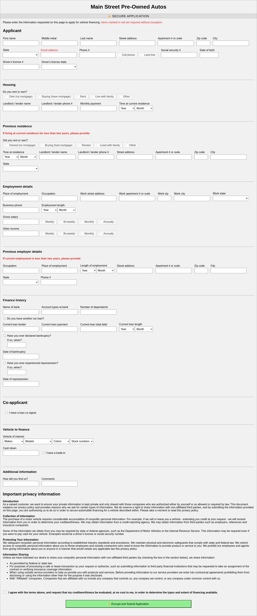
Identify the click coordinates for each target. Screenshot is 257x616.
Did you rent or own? (15, 140)
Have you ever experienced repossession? (31, 363)
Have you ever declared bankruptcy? (27, 335)
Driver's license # (13, 62)
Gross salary (10, 216)
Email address (49, 50)
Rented (84, 145)
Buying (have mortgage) (54, 96)
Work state (219, 193)
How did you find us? (15, 478)
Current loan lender (14, 324)
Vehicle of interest (13, 436)
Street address (128, 38)
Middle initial (49, 38)
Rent (81, 96)
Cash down (9, 448)
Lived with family (108, 145)
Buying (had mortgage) (57, 145)
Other (125, 96)
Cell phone (126, 54)
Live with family (103, 96)
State (6, 50)
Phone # (84, 50)
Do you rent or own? (15, 91)
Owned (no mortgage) (20, 145)
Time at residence (13, 152)
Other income (11, 228)
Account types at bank (55, 307)
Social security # (171, 50)
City (215, 38)
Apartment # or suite (170, 38)
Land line (148, 54)
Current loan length (130, 324)
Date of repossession (15, 379)
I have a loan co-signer (21, 412)
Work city (179, 193)
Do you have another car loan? (24, 318)
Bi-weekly (67, 221)
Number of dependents (94, 307)
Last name (86, 38)
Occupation (48, 193)
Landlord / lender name (17, 103)
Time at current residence (134, 103)
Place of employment (15, 193)
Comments (48, 478)
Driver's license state (54, 62)
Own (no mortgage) (19, 96)
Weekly (48, 221)
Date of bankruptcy (14, 351)
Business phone (12, 205)
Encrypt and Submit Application (128, 605)
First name (9, 38)
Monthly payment (90, 103)
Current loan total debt (93, 324)
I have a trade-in (53, 452)
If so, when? (14, 340)
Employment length (53, 205)
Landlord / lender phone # (57, 103)
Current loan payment (55, 324)
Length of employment (93, 265)
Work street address (92, 193)
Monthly (87, 221)
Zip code (202, 38)
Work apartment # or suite (134, 193)
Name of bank (11, 307)
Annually (107, 221)
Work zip (163, 193)
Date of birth (207, 50)
